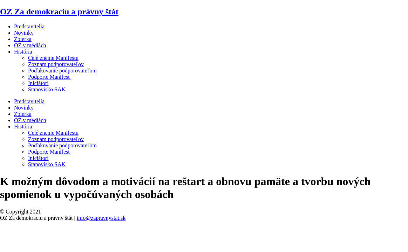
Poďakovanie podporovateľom (62, 71)
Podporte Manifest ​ (49, 77)
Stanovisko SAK (47, 89)
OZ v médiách (30, 45)
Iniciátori (38, 83)
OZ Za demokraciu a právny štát (59, 11)
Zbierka (23, 39)
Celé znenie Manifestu (53, 58)
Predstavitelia (29, 26)
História (23, 52)
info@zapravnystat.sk (101, 218)
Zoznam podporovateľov (56, 64)
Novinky (24, 33)
